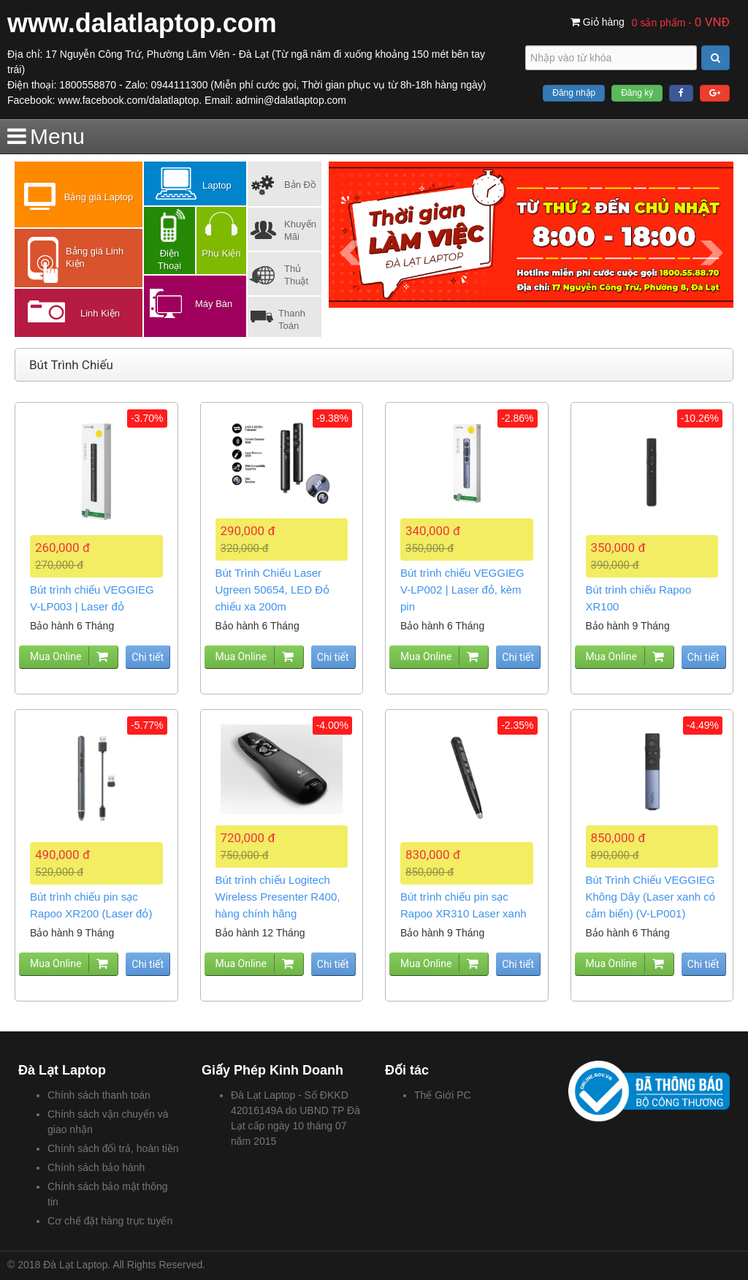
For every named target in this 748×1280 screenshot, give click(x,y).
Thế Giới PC (442, 1095)
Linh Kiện (100, 313)
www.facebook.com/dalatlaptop (128, 100)
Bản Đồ (300, 184)
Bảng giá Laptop (98, 197)
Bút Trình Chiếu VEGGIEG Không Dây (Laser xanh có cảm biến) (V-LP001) (651, 897)
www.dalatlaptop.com (142, 23)
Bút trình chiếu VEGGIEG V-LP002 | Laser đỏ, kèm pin (462, 590)
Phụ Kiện (221, 253)
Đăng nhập (573, 93)
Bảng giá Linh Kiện (94, 257)
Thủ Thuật (296, 275)
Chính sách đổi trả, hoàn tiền (113, 1148)
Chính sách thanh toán (98, 1095)
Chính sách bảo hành (96, 1167)
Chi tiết (147, 657)
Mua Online (55, 656)
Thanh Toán (291, 319)
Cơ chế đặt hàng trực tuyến (109, 1221)
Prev (351, 253)
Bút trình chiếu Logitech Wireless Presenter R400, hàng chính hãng (277, 897)
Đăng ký (637, 93)
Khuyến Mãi (300, 230)
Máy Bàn (213, 303)
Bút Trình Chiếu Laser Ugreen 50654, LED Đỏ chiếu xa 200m (272, 590)
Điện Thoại (169, 259)
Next (711, 253)
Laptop (217, 185)
